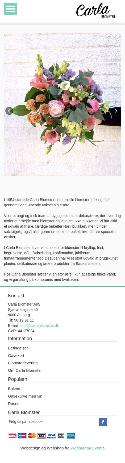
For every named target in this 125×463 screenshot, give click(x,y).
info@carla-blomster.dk (39, 325)
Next (116, 111)
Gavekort (16, 355)
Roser (13, 403)
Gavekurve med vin (25, 396)
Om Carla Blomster (25, 370)
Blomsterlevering (23, 363)
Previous (9, 111)
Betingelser (18, 348)
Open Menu (10, 9)
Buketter (15, 388)
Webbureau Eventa (87, 448)
